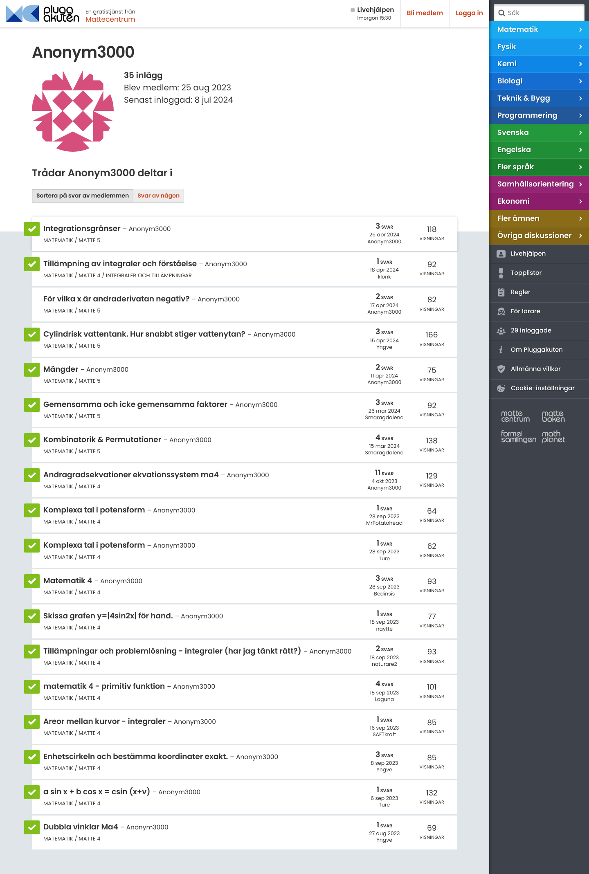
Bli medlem (425, 13)
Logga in (469, 13)
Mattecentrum (110, 19)
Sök (501, 13)
